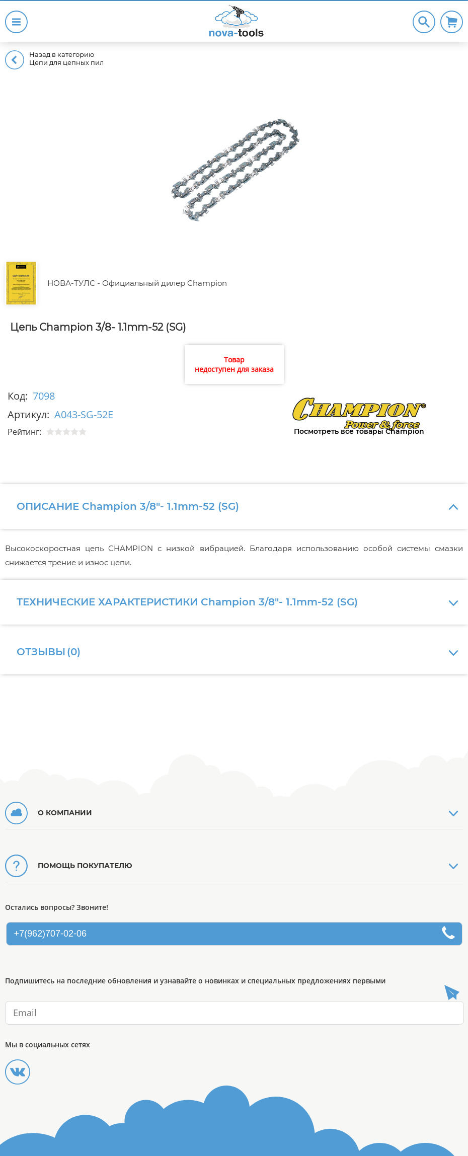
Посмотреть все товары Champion (359, 431)
